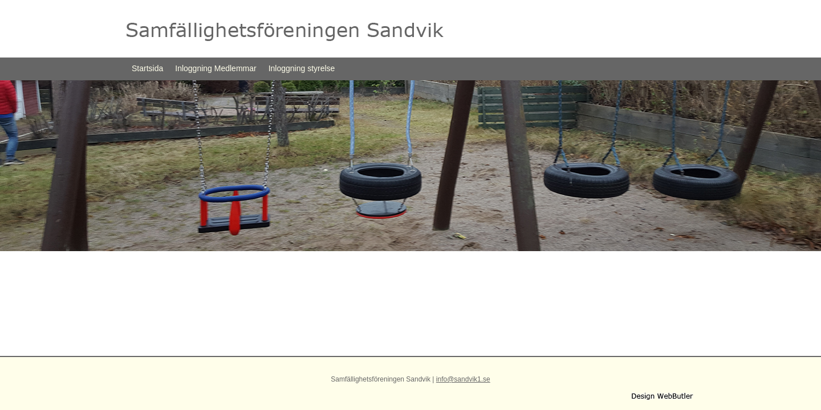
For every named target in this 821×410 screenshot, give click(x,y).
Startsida (147, 68)
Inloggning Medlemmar (215, 68)
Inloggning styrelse (302, 68)
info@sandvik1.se (463, 379)
